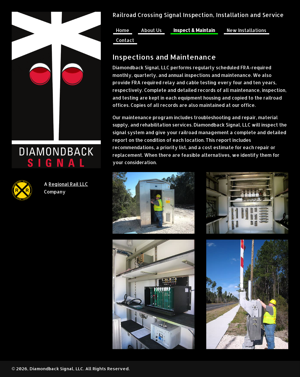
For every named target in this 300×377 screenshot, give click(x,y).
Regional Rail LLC (68, 184)
